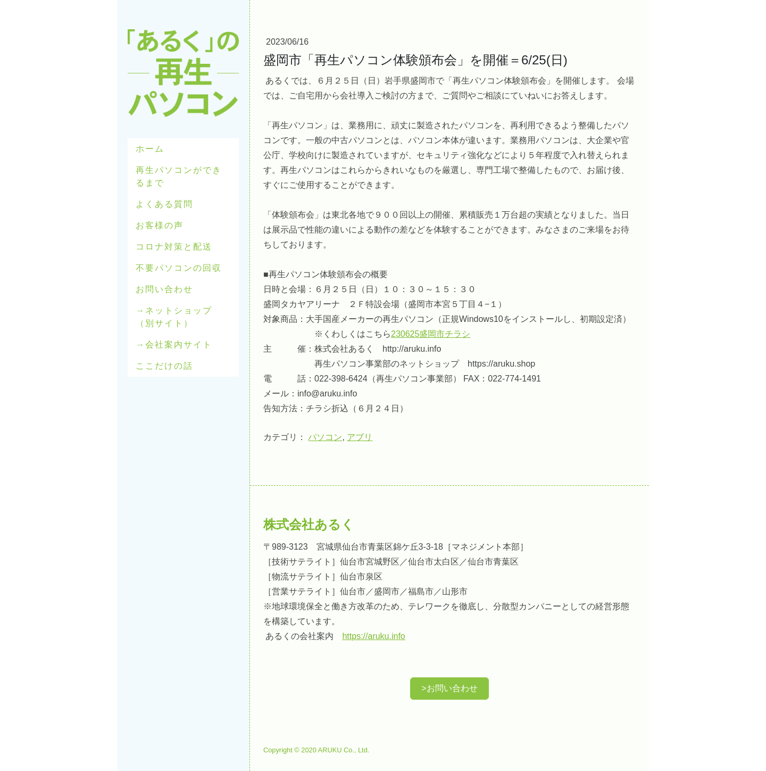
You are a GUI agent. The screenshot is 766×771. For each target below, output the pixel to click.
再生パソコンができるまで (179, 176)
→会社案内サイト (174, 344)
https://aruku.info (373, 636)
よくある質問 (164, 204)
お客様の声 (160, 225)
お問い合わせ (164, 289)
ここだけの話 (164, 366)
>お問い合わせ (449, 688)
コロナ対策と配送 (174, 247)
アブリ (359, 437)
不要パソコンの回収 (179, 268)
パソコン (325, 437)
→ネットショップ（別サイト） (174, 316)
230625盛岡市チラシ (430, 333)
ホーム (150, 149)
